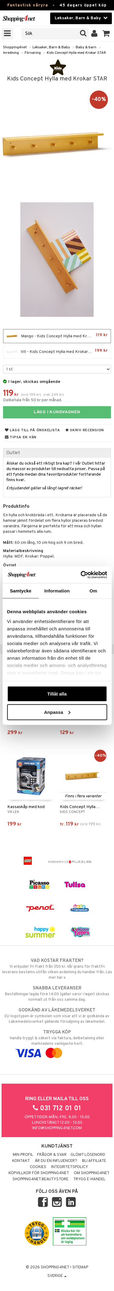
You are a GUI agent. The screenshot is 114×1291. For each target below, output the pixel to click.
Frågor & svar (52, 1154)
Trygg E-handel (89, 1179)
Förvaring (33, 52)
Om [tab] (93, 590)
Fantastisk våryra (27, 5)
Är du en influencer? (56, 1161)
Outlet (13, 453)
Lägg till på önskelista (32, 430)
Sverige (57, 1276)
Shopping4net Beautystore (40, 1179)
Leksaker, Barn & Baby (51, 47)
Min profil (23, 1154)
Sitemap (80, 1267)
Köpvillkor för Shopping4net (39, 1173)
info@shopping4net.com (57, 1128)
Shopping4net (15, 47)
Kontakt (21, 1161)
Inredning (11, 52)
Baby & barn (86, 47)
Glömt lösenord (88, 1154)
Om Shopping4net (91, 1173)
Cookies (38, 1167)
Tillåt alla (57, 693)
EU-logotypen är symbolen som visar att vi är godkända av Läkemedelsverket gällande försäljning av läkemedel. (57, 1015)
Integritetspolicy (69, 1167)
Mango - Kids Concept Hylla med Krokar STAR (57, 336)
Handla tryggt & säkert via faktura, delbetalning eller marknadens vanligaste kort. (57, 1042)
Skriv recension (84, 430)
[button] (106, 33)
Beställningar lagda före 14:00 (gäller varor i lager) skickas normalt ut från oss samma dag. (57, 993)
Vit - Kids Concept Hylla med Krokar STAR (57, 352)
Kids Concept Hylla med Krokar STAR (76, 52)
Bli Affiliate (94, 1161)
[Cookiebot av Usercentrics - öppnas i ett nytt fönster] (81, 575)
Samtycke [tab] (20, 590)
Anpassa (57, 711)
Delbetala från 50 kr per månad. (32, 400)
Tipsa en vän (20, 437)
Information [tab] (57, 590)
